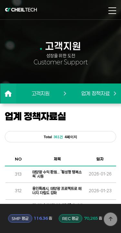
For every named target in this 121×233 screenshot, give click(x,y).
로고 (21, 9)
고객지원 (41, 93)
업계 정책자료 (95, 93)
